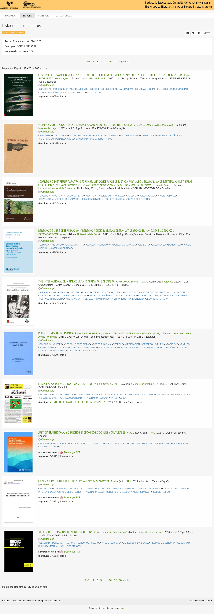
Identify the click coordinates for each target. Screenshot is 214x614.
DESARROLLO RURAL (153, 344)
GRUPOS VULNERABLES (175, 296)
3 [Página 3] (101, 61)
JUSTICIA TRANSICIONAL (99, 196)
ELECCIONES (158, 245)
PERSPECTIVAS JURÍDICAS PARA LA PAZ (59, 333)
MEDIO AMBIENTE (79, 89)
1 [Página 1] (93, 61)
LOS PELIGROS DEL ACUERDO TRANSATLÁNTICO (65, 384)
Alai (129, 481)
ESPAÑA (44, 245)
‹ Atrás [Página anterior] (87, 61)
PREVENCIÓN (136, 299)
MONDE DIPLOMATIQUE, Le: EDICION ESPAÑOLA (77, 402)
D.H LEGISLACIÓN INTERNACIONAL (69, 296)
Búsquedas (11, 15)
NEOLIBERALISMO (180, 395)
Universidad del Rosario (93, 78)
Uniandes (52, 337)
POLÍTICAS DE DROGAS (110, 347)
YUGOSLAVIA (60, 136)
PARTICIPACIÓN (166, 347)
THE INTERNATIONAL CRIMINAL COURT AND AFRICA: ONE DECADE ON (76, 281)
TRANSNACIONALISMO (95, 398)
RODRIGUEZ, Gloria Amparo (53, 78)
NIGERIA (75, 292)
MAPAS (113, 398)
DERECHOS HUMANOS (67, 199)
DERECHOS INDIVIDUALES (136, 543)
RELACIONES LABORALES (94, 199)
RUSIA (58, 395)
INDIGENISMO (60, 89)
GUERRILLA (73, 351)
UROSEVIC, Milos (163, 125)
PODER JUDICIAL (178, 89)
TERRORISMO (119, 299)
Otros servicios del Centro (200, 600)
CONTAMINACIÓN (48, 92)
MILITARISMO (96, 139)
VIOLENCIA (113, 136)
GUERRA (142, 296)
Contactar (6, 600)
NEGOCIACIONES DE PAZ (77, 344)
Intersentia (167, 281)
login (123, 608)
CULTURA (135, 443)
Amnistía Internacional (114, 532)
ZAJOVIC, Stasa (143, 125)
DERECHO (162, 89)
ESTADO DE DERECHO (138, 199)
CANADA (91, 245)
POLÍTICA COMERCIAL (70, 398)
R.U (82, 245)
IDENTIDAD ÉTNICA (144, 89)
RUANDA (86, 292)
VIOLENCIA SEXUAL (77, 139)
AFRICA (43, 292)
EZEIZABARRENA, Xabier (52, 234)
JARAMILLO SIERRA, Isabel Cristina (131, 333)
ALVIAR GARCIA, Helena (96, 333)
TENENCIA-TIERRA (74, 196)
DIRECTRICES (73, 546)
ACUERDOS (154, 488)
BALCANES (45, 136)
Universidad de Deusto (89, 234)
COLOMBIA (45, 89)
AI (63, 546)
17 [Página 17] (115, 61)
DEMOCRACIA (175, 245)
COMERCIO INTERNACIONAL (91, 395)
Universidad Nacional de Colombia (56, 188)
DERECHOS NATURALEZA (119, 89)
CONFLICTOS (97, 89)
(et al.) (143, 281)
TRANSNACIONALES (93, 492)
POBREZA (44, 347)
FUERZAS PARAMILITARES (97, 299)
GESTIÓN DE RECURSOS (72, 92)
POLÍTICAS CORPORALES (52, 139)
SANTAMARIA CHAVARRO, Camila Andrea (148, 185)
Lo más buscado (64, 15)
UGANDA (63, 292)
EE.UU (43, 395)
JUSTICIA (100, 136)
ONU (130, 432)
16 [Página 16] (110, 61)
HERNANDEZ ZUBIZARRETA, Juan (96, 481)
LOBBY (123, 398)
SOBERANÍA (104, 245)
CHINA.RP (69, 395)
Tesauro (27, 15)
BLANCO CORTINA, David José (73, 185)
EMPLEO (185, 344)
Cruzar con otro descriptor (13, 33)
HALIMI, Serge (102, 384)
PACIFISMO (172, 344)
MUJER (109, 139)
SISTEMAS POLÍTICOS (61, 248)
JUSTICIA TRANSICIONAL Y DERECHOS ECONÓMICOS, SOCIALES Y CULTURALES (81, 432)
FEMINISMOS (147, 136)
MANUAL (54, 546)
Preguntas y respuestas (49, 600)
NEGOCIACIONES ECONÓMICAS (152, 395)
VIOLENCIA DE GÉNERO (169, 136)
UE (50, 395)
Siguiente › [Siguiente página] (125, 61)
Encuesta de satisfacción (24, 600)
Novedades (43, 15)
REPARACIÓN (46, 199)
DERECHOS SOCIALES (116, 443)
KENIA (53, 292)
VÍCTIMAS (119, 196)
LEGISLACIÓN (94, 92)
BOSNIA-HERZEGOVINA (81, 136)
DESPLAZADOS (148, 196)
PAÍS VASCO (57, 245)
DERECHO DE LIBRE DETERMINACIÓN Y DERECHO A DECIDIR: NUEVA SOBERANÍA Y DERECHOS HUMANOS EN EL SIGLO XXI (105, 230)
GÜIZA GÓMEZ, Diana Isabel (107, 185)
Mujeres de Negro (47, 128)
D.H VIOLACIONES (179, 292)
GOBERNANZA (148, 347)
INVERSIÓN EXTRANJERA (120, 395)
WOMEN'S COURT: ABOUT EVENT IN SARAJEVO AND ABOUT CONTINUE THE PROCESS (85, 125)
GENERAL (44, 443)
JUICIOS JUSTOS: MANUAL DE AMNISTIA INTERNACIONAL (69, 532)
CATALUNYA (71, 245)
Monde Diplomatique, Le (145, 384)
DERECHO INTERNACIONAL (107, 292)
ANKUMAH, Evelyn (128, 281)
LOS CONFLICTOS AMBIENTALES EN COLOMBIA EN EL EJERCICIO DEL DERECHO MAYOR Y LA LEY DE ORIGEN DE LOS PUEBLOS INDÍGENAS (114, 75)
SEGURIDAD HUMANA (156, 299)
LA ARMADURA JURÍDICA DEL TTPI (56, 481)
